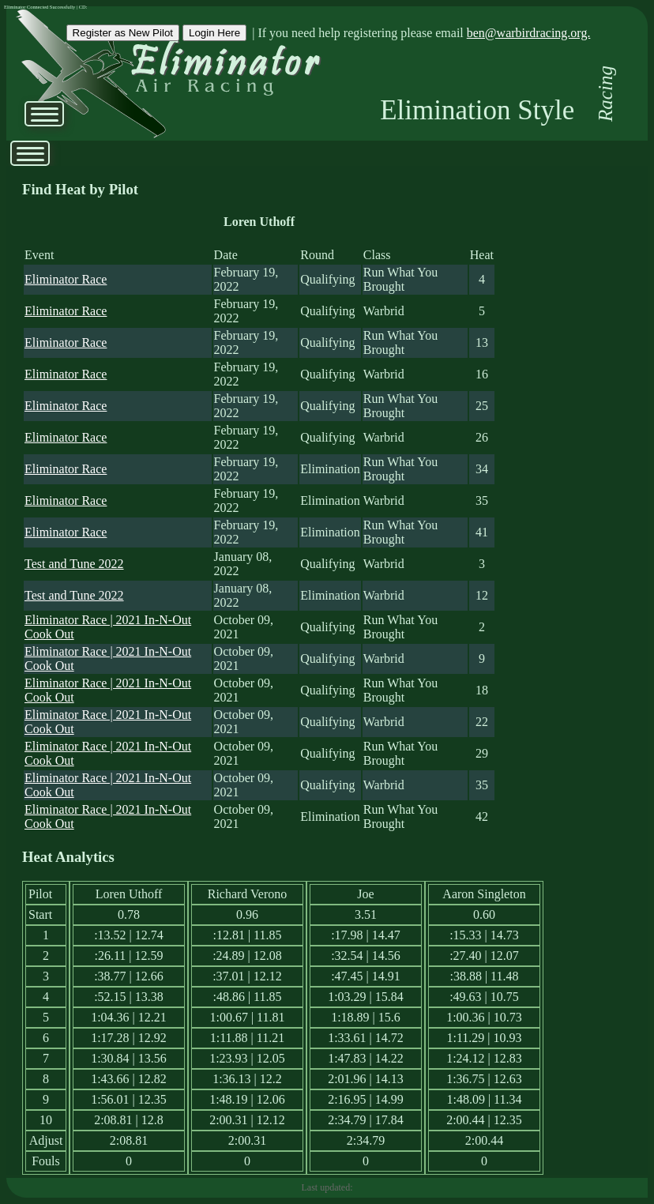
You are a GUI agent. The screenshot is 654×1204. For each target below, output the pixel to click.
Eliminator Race (65, 279)
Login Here (214, 33)
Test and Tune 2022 (74, 563)
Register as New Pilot (123, 33)
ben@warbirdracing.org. (529, 33)
